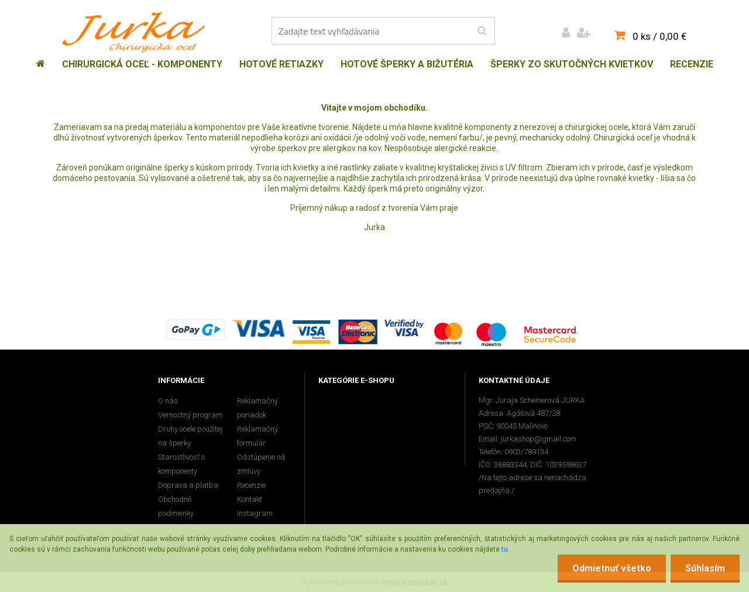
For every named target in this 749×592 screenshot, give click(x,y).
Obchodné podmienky (176, 506)
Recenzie (251, 485)
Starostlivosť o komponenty (181, 464)
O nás (168, 400)
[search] (482, 31)
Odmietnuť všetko (611, 568)
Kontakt (249, 499)
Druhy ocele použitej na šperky (190, 436)
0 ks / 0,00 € (659, 36)
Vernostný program (190, 414)
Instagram (255, 513)
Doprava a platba (188, 485)
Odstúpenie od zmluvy (261, 464)
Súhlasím (705, 568)
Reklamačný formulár (257, 436)
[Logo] (136, 32)
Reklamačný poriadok (257, 407)
